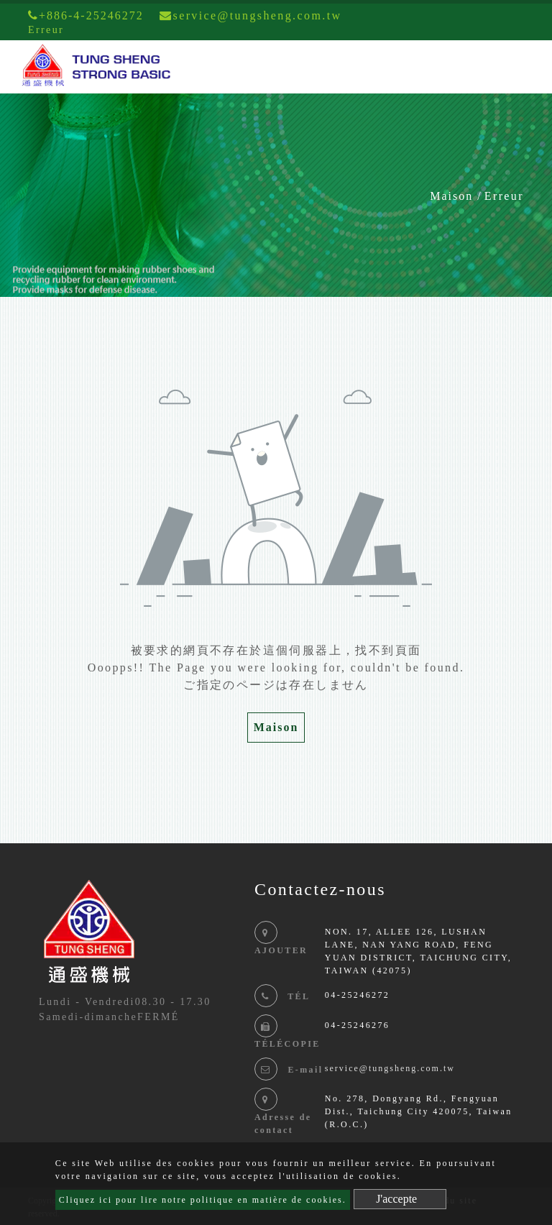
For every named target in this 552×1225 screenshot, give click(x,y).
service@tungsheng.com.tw (390, 1068)
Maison (451, 196)
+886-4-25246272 (86, 15)
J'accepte (396, 1199)
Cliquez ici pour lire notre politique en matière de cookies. (202, 1200)
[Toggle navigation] (520, 66)
